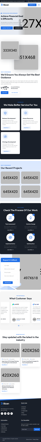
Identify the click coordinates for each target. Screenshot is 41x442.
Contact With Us (6, 28)
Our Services (18, 28)
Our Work (4, 426)
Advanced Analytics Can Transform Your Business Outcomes (8, 387)
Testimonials (24, 410)
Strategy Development (9, 142)
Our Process (4, 429)
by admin (12, 359)
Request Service (5, 424)
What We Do (4, 428)
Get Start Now (15, 92)
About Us (24, 406)
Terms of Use (29, 439)
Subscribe (37, 429)
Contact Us (32, 4)
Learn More (10, 230)
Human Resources (28, 118)
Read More (4, 92)
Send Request (8, 282)
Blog (23, 412)
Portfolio (24, 408)
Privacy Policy (35, 439)
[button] (18, 325)
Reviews (3, 431)
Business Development (9, 118)
